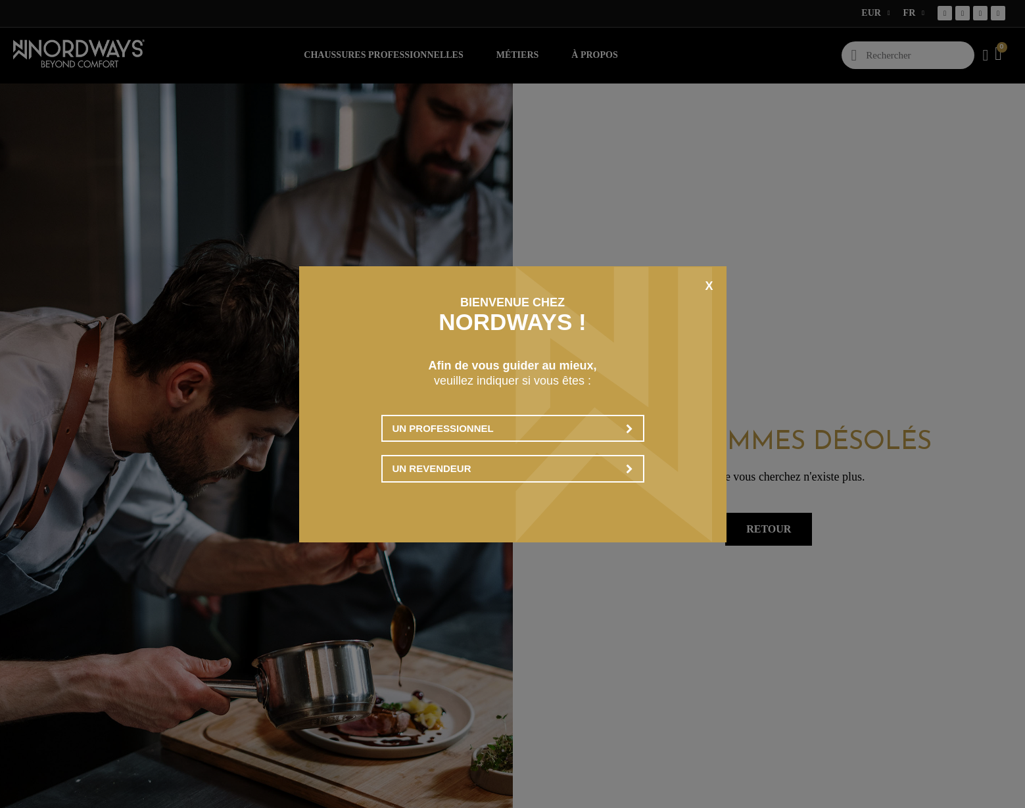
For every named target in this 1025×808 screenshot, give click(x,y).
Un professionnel (513, 428)
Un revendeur (513, 468)
